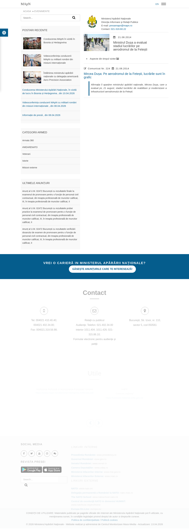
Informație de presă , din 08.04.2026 (41, 115)
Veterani (26, 154)
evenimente (42, 11)
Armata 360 (28, 140)
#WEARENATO (30, 147)
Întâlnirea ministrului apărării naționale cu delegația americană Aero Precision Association (61, 76)
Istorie (25, 161)
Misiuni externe (29, 167)
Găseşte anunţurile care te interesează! (102, 269)
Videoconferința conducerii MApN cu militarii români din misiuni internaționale (58, 59)
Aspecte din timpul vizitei (104, 58)
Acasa (27, 11)
